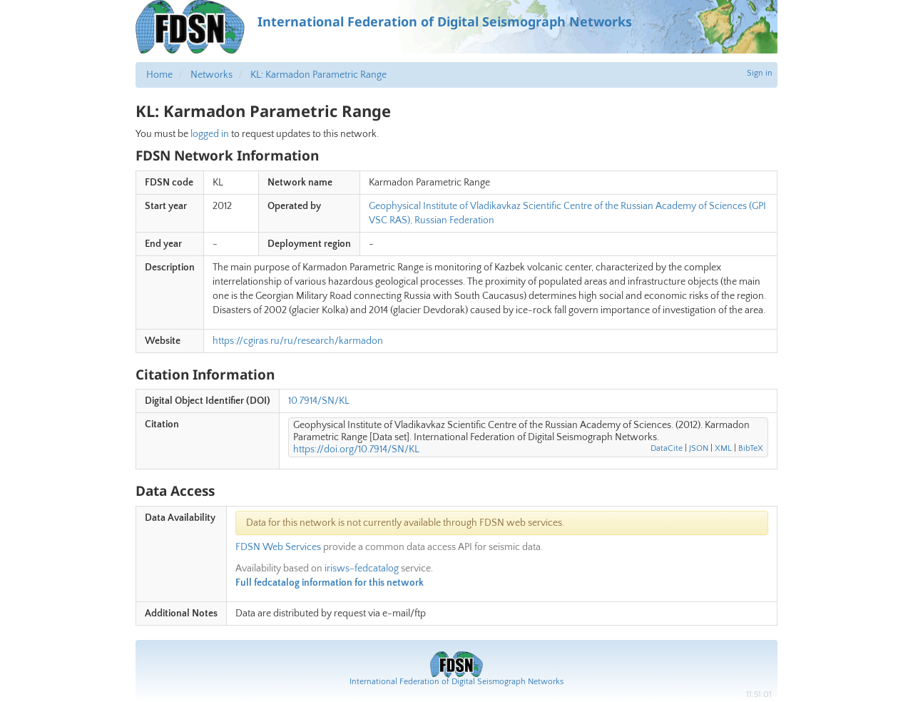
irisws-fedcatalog (362, 568)
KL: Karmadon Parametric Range (318, 75)
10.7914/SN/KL (319, 401)
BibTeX (750, 448)
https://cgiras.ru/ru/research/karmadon (298, 341)
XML (723, 448)
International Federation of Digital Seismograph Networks (456, 681)
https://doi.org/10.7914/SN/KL (356, 449)
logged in (209, 134)
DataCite (667, 448)
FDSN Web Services (278, 547)
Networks (211, 75)
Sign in (759, 73)
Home (159, 75)
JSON (698, 448)
